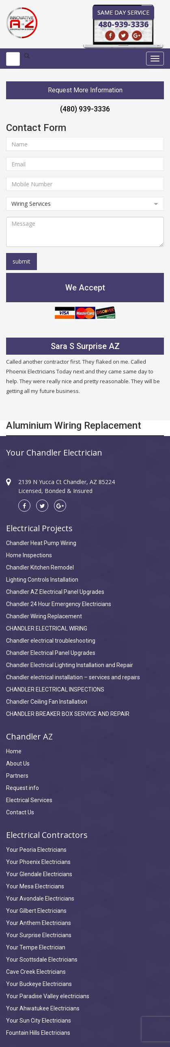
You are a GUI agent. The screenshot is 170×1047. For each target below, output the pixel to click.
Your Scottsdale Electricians (41, 959)
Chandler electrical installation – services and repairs (73, 677)
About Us (18, 763)
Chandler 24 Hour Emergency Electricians (58, 604)
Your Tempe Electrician (35, 947)
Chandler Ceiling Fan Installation (46, 701)
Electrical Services (29, 800)
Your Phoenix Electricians (38, 862)
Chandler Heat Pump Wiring (41, 543)
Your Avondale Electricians (40, 898)
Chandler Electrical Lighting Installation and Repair (69, 665)
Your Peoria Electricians (36, 849)
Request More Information (85, 90)
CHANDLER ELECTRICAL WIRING (46, 628)
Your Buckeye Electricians (39, 984)
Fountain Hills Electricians (38, 1033)
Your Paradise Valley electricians (47, 996)
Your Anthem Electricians (38, 923)
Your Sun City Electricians (38, 1020)
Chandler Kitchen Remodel (40, 567)
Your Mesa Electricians (35, 886)
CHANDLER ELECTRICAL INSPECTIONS (55, 689)
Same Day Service (123, 12)
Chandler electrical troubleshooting (50, 640)
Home (14, 751)
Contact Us (20, 812)
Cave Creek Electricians (36, 971)
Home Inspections (29, 555)
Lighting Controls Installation (42, 579)
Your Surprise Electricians (38, 935)
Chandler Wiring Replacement (44, 616)
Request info (22, 788)
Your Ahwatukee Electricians (43, 1008)
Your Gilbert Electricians (36, 910)
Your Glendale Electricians (39, 874)
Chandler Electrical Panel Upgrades (50, 653)
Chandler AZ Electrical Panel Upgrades (55, 592)
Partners (17, 775)
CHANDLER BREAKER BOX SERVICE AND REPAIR (67, 714)
